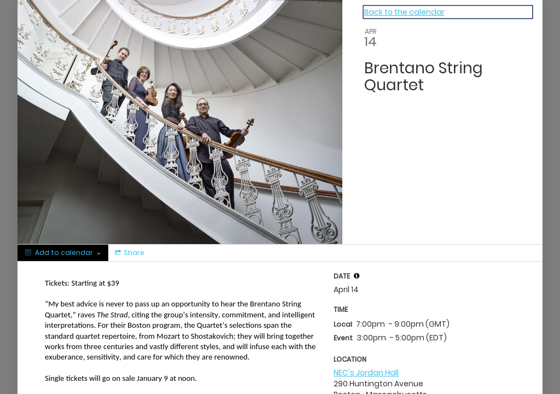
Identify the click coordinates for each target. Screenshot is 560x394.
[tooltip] (356, 276)
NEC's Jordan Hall (366, 372)
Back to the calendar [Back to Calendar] (404, 12)
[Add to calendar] (63, 253)
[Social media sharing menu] (128, 253)
